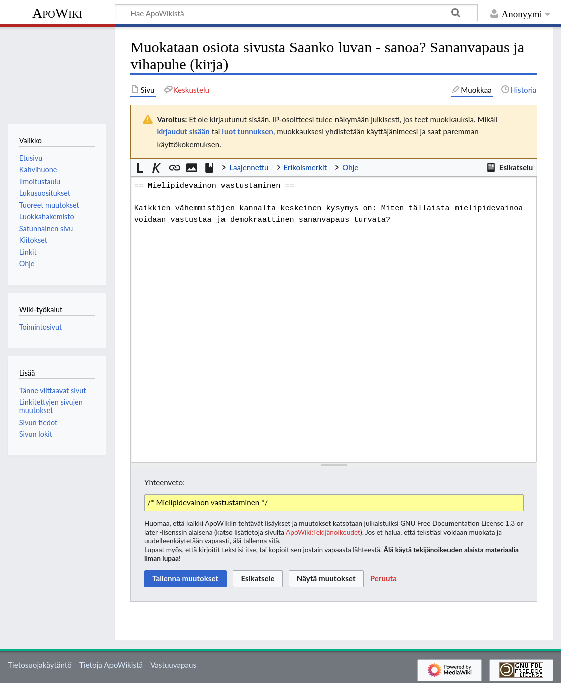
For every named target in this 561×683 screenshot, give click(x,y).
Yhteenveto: (164, 482)
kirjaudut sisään (183, 131)
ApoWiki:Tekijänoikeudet (323, 532)
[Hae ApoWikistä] (296, 13)
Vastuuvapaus (173, 664)
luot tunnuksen (247, 131)
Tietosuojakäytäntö (40, 664)
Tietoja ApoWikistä (111, 664)
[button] (509, 167)
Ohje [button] (350, 167)
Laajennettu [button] (248, 167)
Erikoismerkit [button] (305, 167)
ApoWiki (57, 13)
